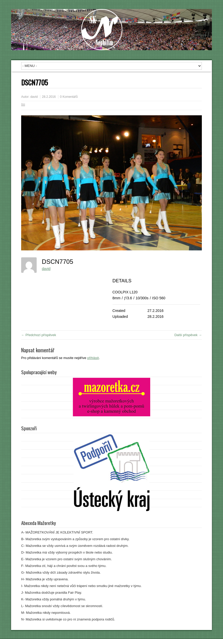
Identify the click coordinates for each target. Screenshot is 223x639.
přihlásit (93, 358)
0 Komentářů (69, 97)
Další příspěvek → (188, 335)
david (34, 97)
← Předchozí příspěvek (38, 335)
